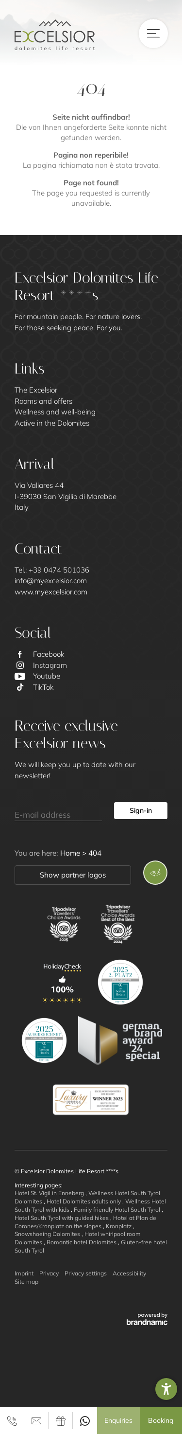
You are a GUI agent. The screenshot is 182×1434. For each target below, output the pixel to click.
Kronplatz (119, 1226)
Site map (26, 1281)
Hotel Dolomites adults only (84, 1201)
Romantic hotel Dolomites (82, 1242)
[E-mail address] (58, 811)
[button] (166, 1389)
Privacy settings (86, 1273)
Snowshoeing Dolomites (48, 1233)
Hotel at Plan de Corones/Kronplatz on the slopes (85, 1222)
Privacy (49, 1273)
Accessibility (129, 1273)
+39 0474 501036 (59, 569)
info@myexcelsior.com (51, 580)
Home (71, 853)
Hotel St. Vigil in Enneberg (50, 1193)
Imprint (24, 1273)
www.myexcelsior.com (51, 591)
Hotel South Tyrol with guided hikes (62, 1217)
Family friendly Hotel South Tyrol (118, 1209)
